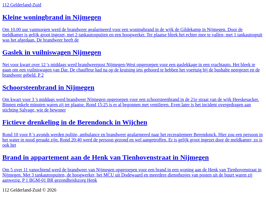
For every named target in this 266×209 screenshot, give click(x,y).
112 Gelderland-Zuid (21, 4)
